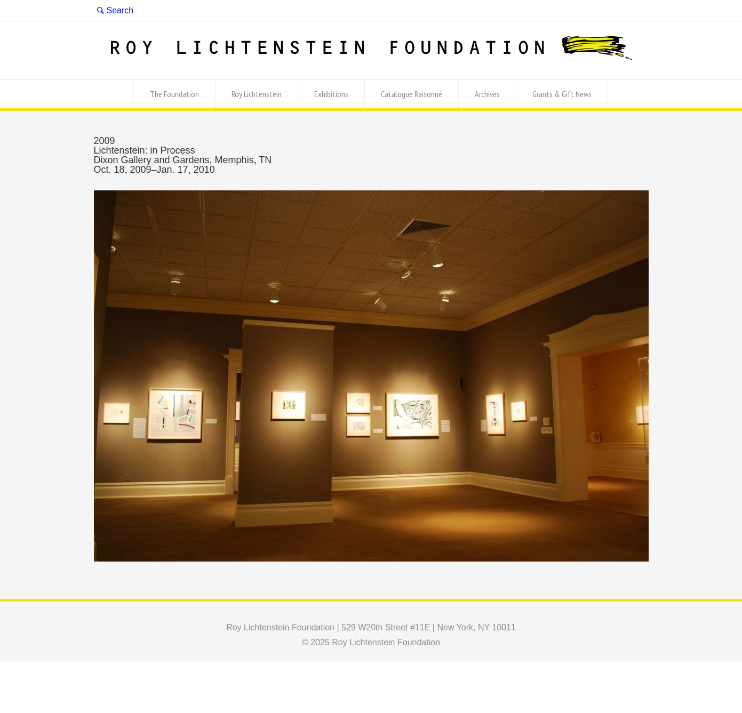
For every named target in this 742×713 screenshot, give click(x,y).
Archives (487, 94)
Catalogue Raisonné (411, 94)
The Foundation (174, 94)
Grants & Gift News (562, 94)
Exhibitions (331, 94)
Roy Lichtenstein (257, 94)
